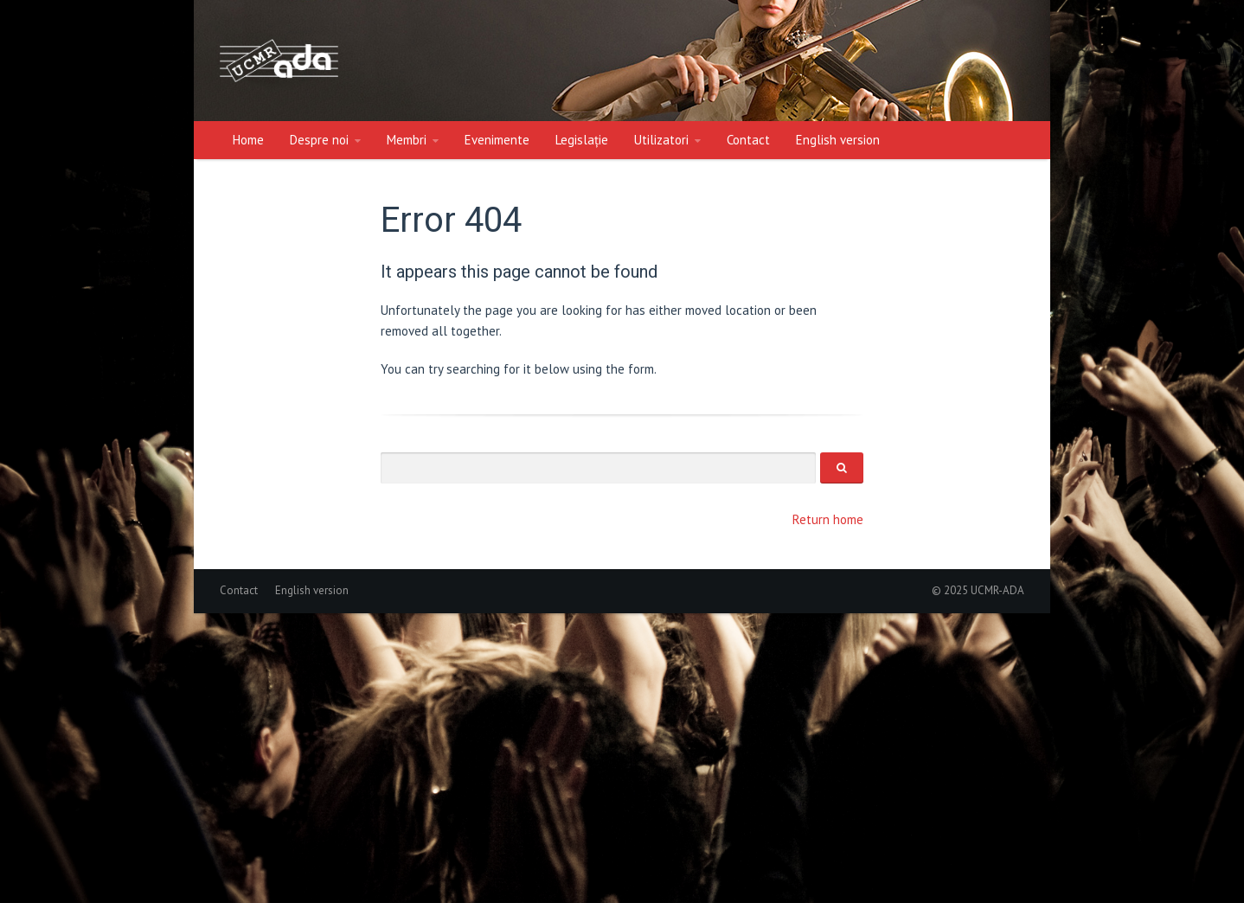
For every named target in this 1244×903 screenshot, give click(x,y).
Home (248, 139)
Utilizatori (661, 139)
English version (838, 139)
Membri (406, 139)
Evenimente (497, 139)
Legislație (581, 139)
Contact (748, 139)
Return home (827, 519)
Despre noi (319, 139)
